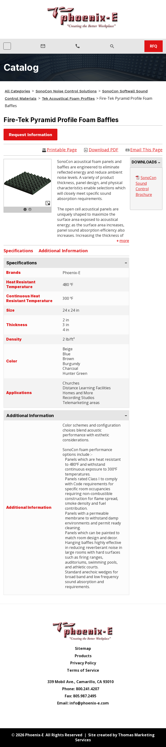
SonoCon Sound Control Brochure (146, 186)
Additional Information (63, 250)
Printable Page (62, 150)
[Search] (112, 46)
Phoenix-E (34, 734)
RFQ (153, 46)
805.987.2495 (84, 696)
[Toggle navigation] (7, 46)
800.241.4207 (87, 688)
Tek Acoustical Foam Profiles (68, 98)
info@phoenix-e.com (89, 703)
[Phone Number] (77, 46)
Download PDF (103, 150)
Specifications (18, 250)
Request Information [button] (30, 134)
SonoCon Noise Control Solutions (66, 91)
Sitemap (83, 648)
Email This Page (146, 150)
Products (83, 655)
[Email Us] (43, 46)
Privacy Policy (83, 663)
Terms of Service (83, 670)
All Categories (17, 91)
